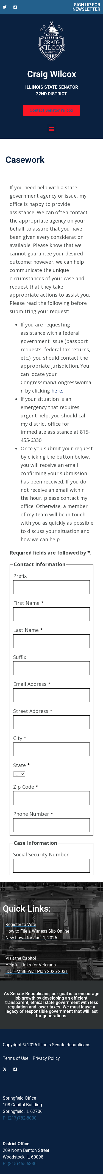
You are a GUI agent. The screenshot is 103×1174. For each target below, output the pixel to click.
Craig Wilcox (51, 74)
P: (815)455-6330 (20, 1163)
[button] (51, 128)
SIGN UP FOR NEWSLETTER (86, 7)
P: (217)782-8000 (20, 1118)
